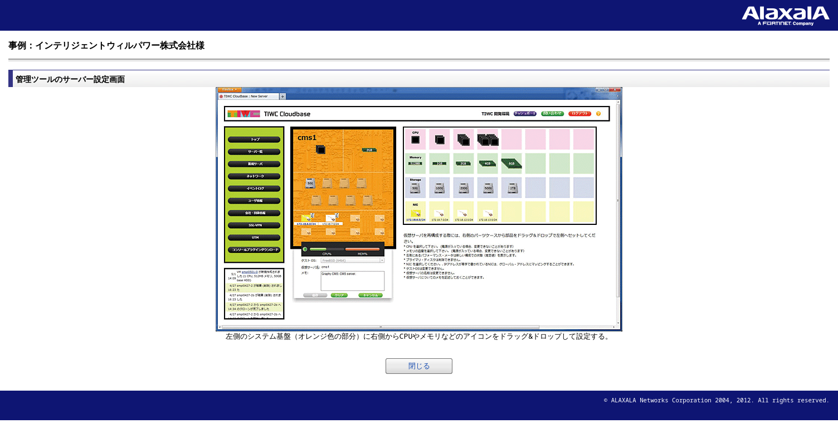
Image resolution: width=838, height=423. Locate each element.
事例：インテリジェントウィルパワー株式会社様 (106, 45)
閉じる (419, 365)
